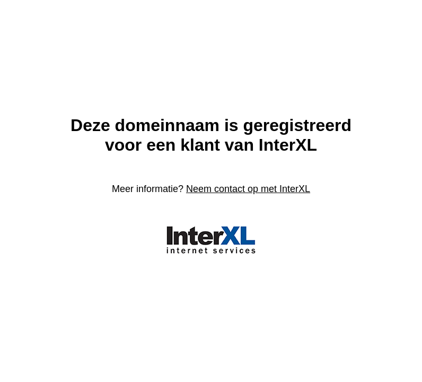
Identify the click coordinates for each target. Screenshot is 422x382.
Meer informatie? (211, 189)
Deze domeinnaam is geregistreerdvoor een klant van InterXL (211, 135)
